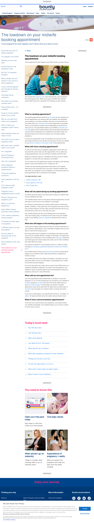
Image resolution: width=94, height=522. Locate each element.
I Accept (84, 511)
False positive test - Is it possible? (9, 108)
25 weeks (40, 282)
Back (27, 51)
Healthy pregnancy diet (33, 180)
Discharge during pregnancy (7, 96)
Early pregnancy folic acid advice (10, 243)
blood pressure (49, 251)
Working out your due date (9, 62)
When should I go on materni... (39, 348)
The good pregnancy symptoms (8, 174)
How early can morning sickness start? (9, 102)
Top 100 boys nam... (35, 328)
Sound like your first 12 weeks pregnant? (9, 52)
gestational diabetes (46, 246)
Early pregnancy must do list (10, 180)
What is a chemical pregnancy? (8, 204)
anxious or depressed (44, 217)
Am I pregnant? (6, 151)
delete (18, 6)
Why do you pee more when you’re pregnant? (9, 120)
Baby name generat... (35, 338)
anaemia (58, 237)
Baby (37, 13)
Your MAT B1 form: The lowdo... (39, 343)
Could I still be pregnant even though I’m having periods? (9, 89)
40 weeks (28, 289)
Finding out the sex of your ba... (39, 359)
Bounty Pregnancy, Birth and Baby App (34, 499)
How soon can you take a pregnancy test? (10, 141)
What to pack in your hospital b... (40, 374)
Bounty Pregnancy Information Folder (41, 143)
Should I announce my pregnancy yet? (9, 198)
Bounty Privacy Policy (55, 501)
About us (4, 498)
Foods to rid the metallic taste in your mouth (10, 114)
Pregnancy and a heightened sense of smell (10, 192)
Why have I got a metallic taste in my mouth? (10, 147)
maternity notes (43, 123)
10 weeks (53, 117)
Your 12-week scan (32, 185)
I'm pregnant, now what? (10, 57)
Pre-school (50, 13)
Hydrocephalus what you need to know (10, 135)
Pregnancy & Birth (19, 13)
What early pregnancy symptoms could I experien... (46, 353)
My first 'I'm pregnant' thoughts (9, 74)
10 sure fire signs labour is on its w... (41, 364)
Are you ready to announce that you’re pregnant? (8, 236)
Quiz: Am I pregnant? (8, 161)
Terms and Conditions (55, 498)
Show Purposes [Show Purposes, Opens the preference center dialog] (85, 515)
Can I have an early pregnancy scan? (8, 186)
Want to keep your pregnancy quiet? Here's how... (10, 127)
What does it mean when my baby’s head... (43, 369)
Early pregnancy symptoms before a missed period (8, 167)
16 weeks (28, 282)
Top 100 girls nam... (35, 333)
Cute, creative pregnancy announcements (10, 217)
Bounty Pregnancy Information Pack (7, 156)
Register (90, 6)
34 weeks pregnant (35, 285)
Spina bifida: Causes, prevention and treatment (10, 211)
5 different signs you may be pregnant (10, 229)
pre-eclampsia (35, 246)
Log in (85, 6)
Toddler (43, 13)
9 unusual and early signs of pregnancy (10, 223)
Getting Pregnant (7, 13)
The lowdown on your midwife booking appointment (9, 250)
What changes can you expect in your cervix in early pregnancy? (9, 81)
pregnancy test (39, 97)
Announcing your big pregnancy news (8, 68)
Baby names (30, 13)
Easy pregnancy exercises (34, 182)
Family (58, 13)
